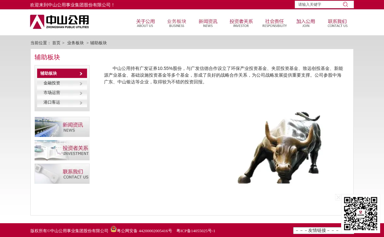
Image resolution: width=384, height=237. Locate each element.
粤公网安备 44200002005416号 (144, 230)
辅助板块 (98, 42)
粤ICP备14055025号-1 (195, 230)
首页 (56, 42)
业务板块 (75, 42)
